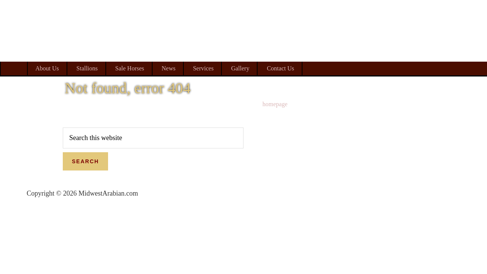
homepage (275, 104)
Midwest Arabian (425, 49)
